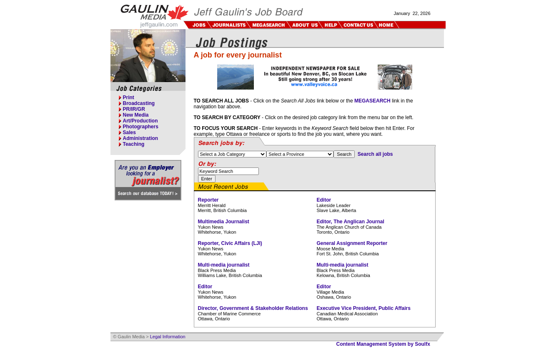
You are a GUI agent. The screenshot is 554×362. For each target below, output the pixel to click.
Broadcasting (139, 103)
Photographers (140, 127)
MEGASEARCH (372, 101)
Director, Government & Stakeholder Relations (253, 308)
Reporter (208, 200)
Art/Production (140, 121)
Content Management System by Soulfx (383, 344)
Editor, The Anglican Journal (350, 222)
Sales (129, 132)
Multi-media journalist (224, 265)
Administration (140, 138)
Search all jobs (375, 154)
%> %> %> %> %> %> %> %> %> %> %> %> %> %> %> (299, 154)
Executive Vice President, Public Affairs (364, 308)
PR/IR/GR (134, 109)
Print (128, 97)
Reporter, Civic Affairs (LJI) (230, 243)
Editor (324, 200)
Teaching (134, 144)
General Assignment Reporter (352, 243)
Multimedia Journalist (223, 222)
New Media (136, 115)
